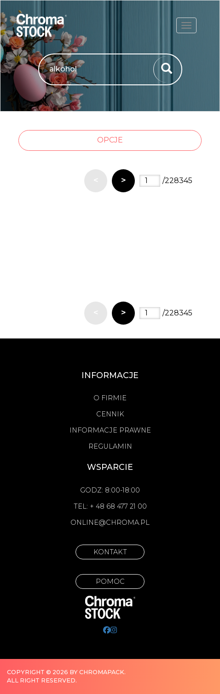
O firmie (110, 398)
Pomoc (110, 581)
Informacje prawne (110, 430)
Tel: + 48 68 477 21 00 (110, 506)
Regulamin (110, 446)
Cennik (110, 414)
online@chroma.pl (110, 522)
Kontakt (110, 552)
